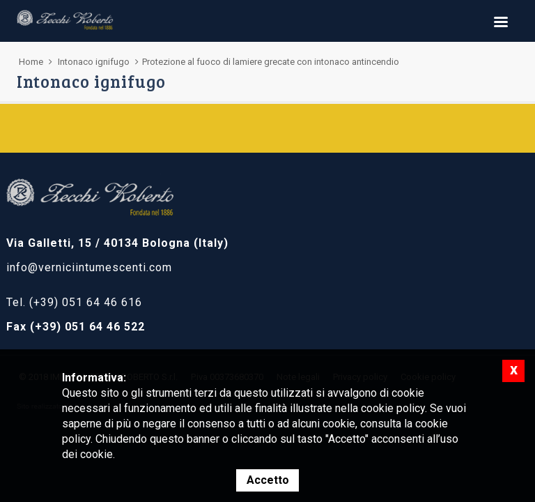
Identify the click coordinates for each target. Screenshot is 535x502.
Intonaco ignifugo (94, 61)
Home (31, 61)
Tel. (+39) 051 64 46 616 (74, 302)
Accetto (268, 480)
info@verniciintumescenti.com (89, 267)
